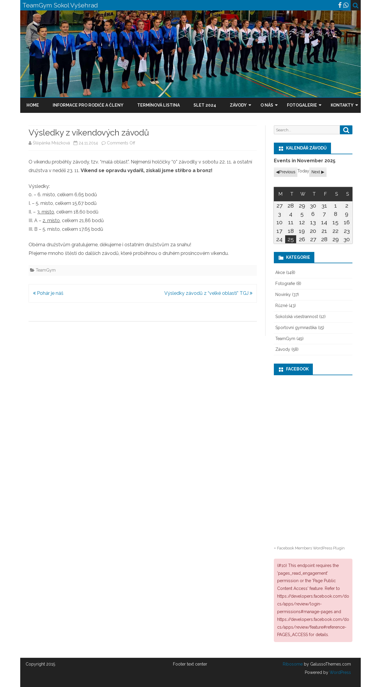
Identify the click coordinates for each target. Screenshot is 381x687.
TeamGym (46, 270)
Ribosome (293, 664)
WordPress (339, 672)
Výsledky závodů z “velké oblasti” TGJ (208, 293)
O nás (266, 105)
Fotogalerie (302, 105)
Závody (238, 105)
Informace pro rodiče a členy (88, 105)
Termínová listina (158, 105)
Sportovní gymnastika (296, 327)
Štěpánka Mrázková (51, 143)
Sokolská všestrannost (296, 316)
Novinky (283, 294)
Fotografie (285, 283)
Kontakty (342, 105)
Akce (280, 272)
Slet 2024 (204, 105)
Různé (281, 305)
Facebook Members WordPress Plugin (311, 548)
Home (32, 105)
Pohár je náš (48, 293)
